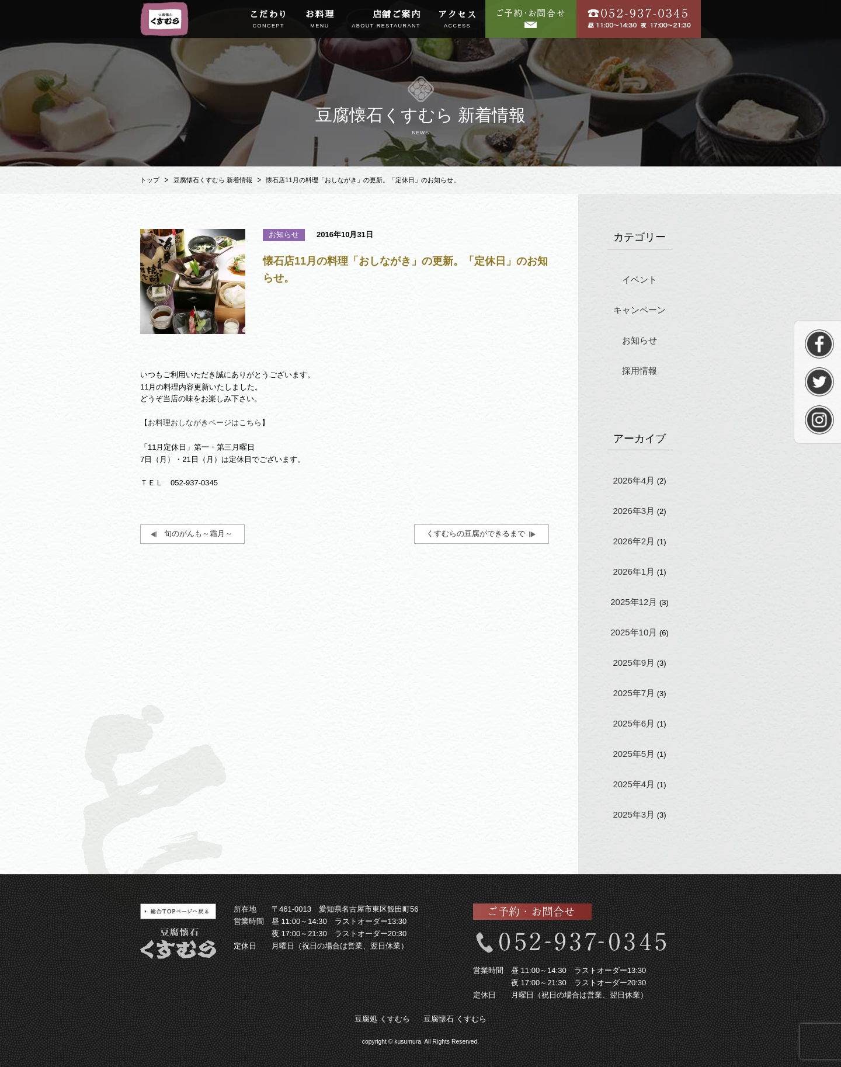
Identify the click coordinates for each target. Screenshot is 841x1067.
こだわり (268, 20)
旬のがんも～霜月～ (198, 533)
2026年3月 (634, 511)
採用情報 (639, 371)
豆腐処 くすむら (382, 1018)
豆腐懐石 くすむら (454, 1018)
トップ (149, 179)
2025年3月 (634, 814)
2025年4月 (634, 784)
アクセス (457, 20)
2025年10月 (633, 632)
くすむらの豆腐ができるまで (475, 533)
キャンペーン (639, 310)
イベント (639, 279)
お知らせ (639, 340)
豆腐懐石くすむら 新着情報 (212, 179)
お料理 (320, 20)
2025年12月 (633, 602)
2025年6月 (634, 723)
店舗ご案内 (386, 20)
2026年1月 (634, 571)
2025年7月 (634, 693)
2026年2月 (634, 541)
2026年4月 (634, 480)
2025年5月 (634, 754)
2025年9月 (634, 663)
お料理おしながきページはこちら (205, 422)
